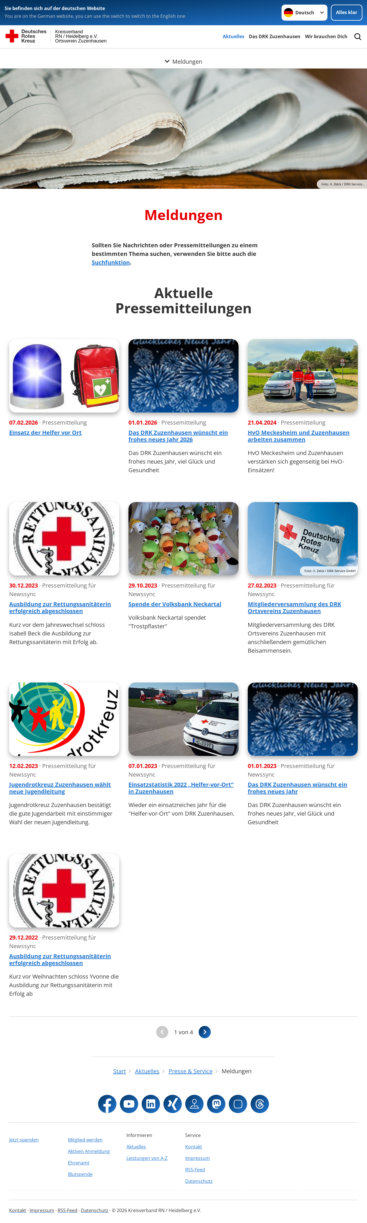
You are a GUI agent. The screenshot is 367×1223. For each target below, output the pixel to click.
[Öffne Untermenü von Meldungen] (183, 55)
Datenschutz (199, 1181)
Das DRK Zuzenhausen (274, 36)
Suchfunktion (111, 262)
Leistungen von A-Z (146, 1158)
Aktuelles (233, 36)
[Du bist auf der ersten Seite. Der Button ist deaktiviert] (162, 1032)
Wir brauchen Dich (326, 36)
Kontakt (193, 1147)
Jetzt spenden (24, 1140)
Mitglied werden (85, 1140)
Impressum (197, 1158)
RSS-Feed (195, 1169)
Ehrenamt (78, 1163)
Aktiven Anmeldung (89, 1151)
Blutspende (80, 1174)
